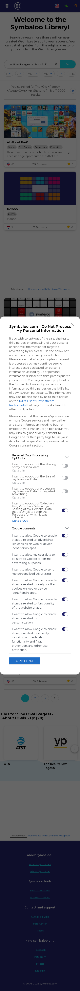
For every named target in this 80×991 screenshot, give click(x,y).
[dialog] (40, 495)
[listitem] (40, 457)
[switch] (65, 466)
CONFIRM (24, 661)
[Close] (72, 324)
